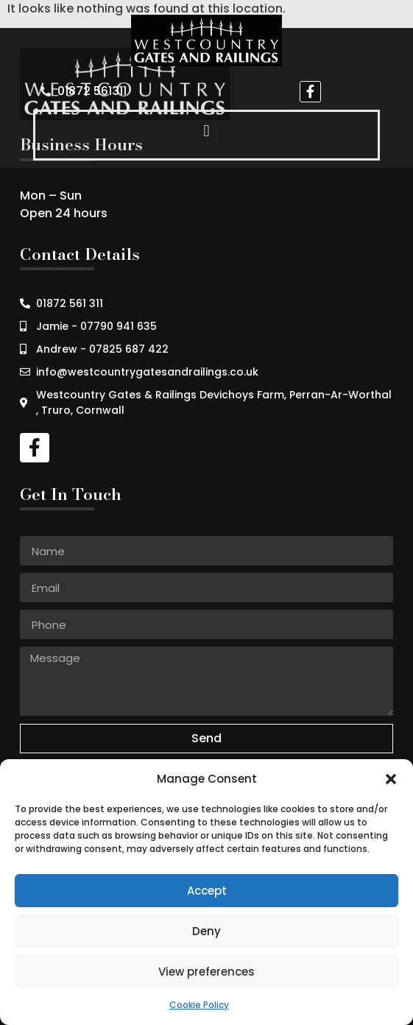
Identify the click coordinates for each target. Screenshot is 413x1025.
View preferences (206, 971)
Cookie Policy (199, 1004)
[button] (391, 779)
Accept (207, 890)
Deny (206, 931)
